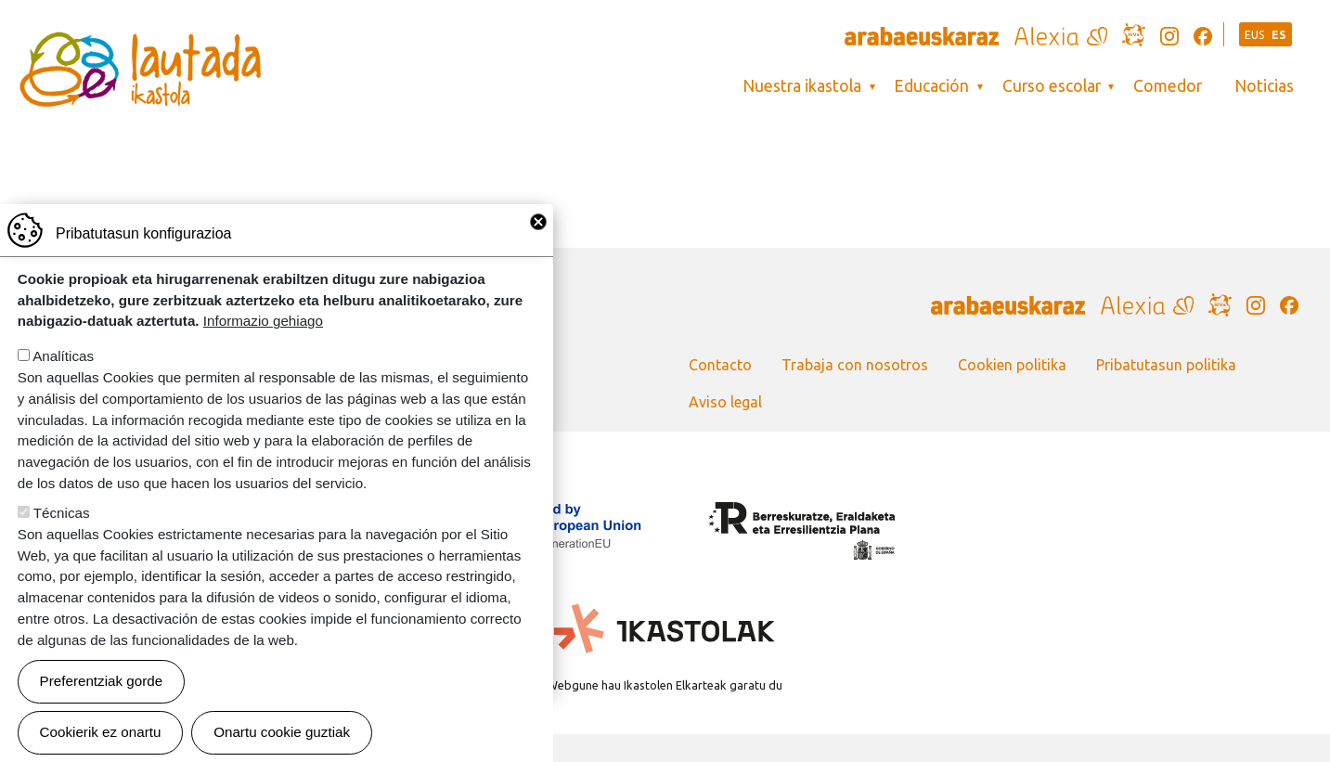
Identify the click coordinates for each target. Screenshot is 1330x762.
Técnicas (61, 520)
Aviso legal (725, 402)
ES (1279, 35)
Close (538, 229)
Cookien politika (1012, 364)
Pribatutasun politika (1166, 364)
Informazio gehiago (263, 328)
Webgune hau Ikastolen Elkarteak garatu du (664, 684)
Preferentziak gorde (101, 688)
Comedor (1167, 86)
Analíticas (63, 363)
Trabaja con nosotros (854, 364)
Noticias (1264, 86)
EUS (1255, 35)
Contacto (720, 364)
